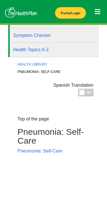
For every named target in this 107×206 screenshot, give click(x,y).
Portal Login (70, 13)
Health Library (32, 64)
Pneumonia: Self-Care (39, 150)
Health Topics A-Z (31, 49)
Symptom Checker (32, 35)
